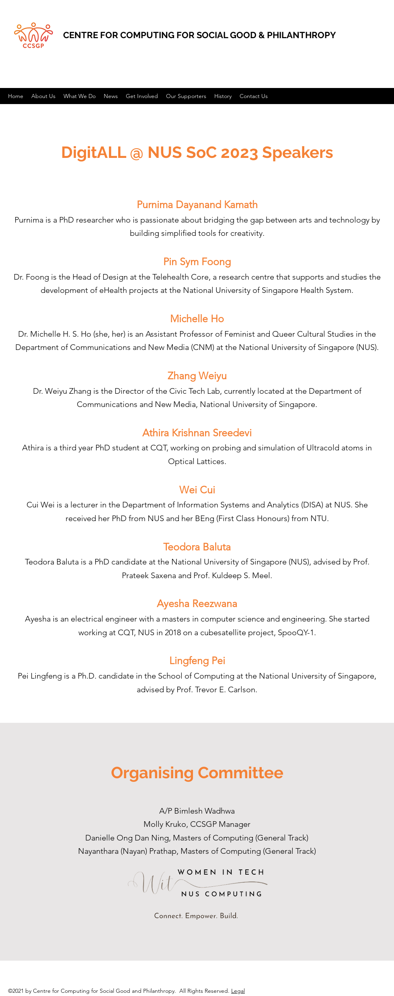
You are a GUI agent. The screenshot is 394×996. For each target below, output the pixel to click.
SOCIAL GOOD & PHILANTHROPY (266, 35)
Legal (238, 990)
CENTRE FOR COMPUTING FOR (130, 35)
